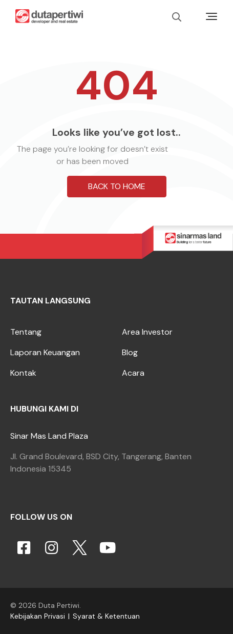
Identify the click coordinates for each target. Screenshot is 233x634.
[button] (116, 317)
